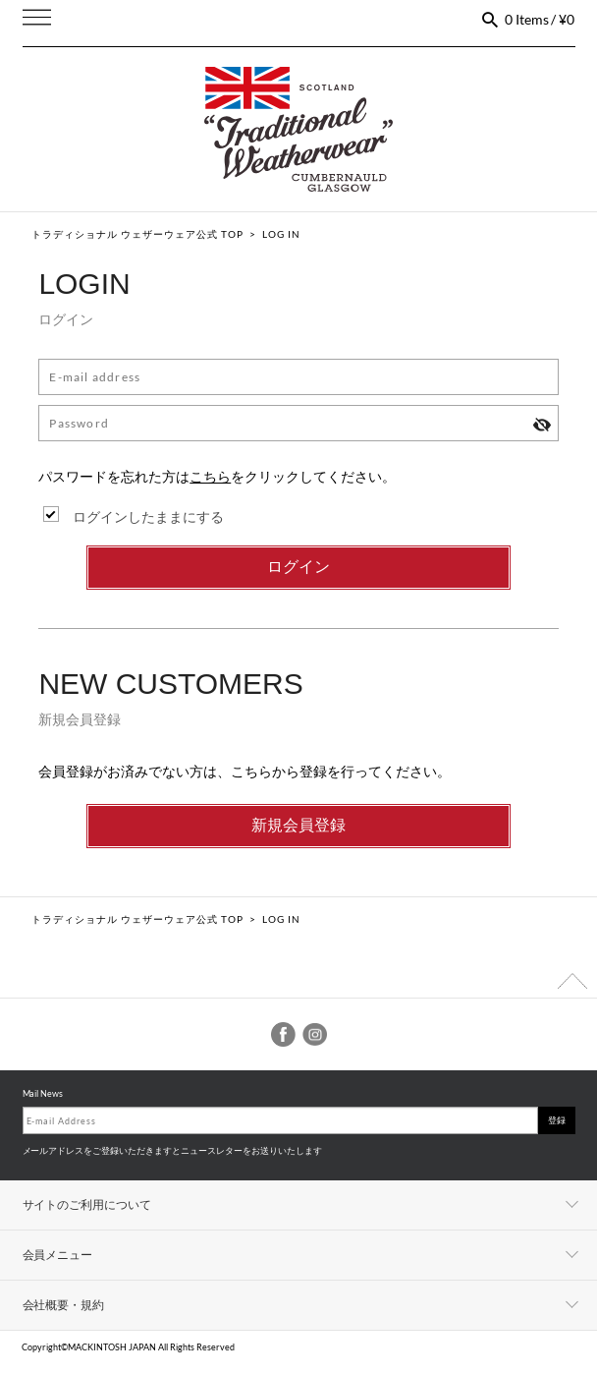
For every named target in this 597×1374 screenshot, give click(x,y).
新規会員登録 (298, 825)
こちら (210, 476)
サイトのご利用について (87, 1204)
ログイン (298, 566)
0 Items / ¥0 (540, 19)
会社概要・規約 (64, 1304)
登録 (557, 1120)
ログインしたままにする (148, 516)
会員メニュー (58, 1254)
